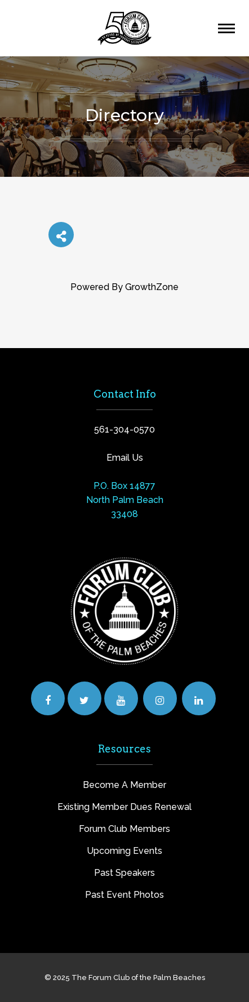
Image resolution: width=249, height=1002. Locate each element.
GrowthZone (152, 287)
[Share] (61, 234)
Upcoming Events (124, 850)
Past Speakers (124, 872)
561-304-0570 (124, 429)
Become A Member (124, 785)
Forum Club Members (124, 828)
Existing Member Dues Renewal (124, 806)
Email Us (124, 457)
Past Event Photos (124, 894)
